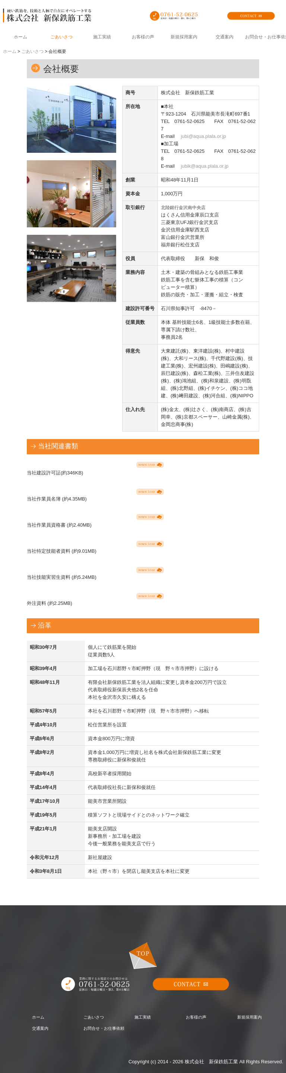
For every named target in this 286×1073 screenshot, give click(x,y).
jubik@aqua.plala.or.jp (204, 166)
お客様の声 (143, 37)
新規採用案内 (184, 37)
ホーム (20, 37)
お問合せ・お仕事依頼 (265, 37)
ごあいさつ (61, 37)
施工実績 (102, 37)
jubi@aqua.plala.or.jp (203, 136)
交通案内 (224, 37)
